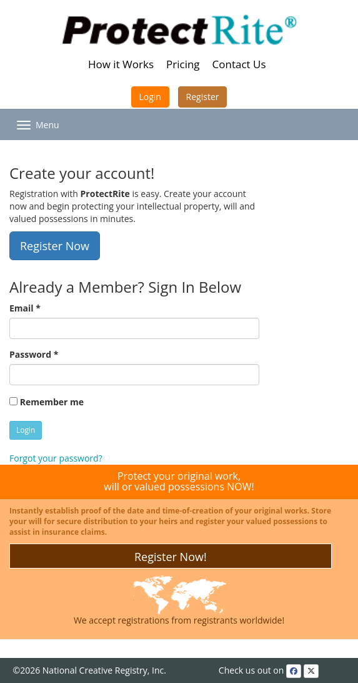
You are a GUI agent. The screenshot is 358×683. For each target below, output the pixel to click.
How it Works (121, 64)
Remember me (46, 402)
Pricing (183, 64)
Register (202, 97)
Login (150, 97)
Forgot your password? (55, 458)
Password (33, 354)
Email (25, 308)
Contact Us (239, 64)
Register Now (54, 245)
